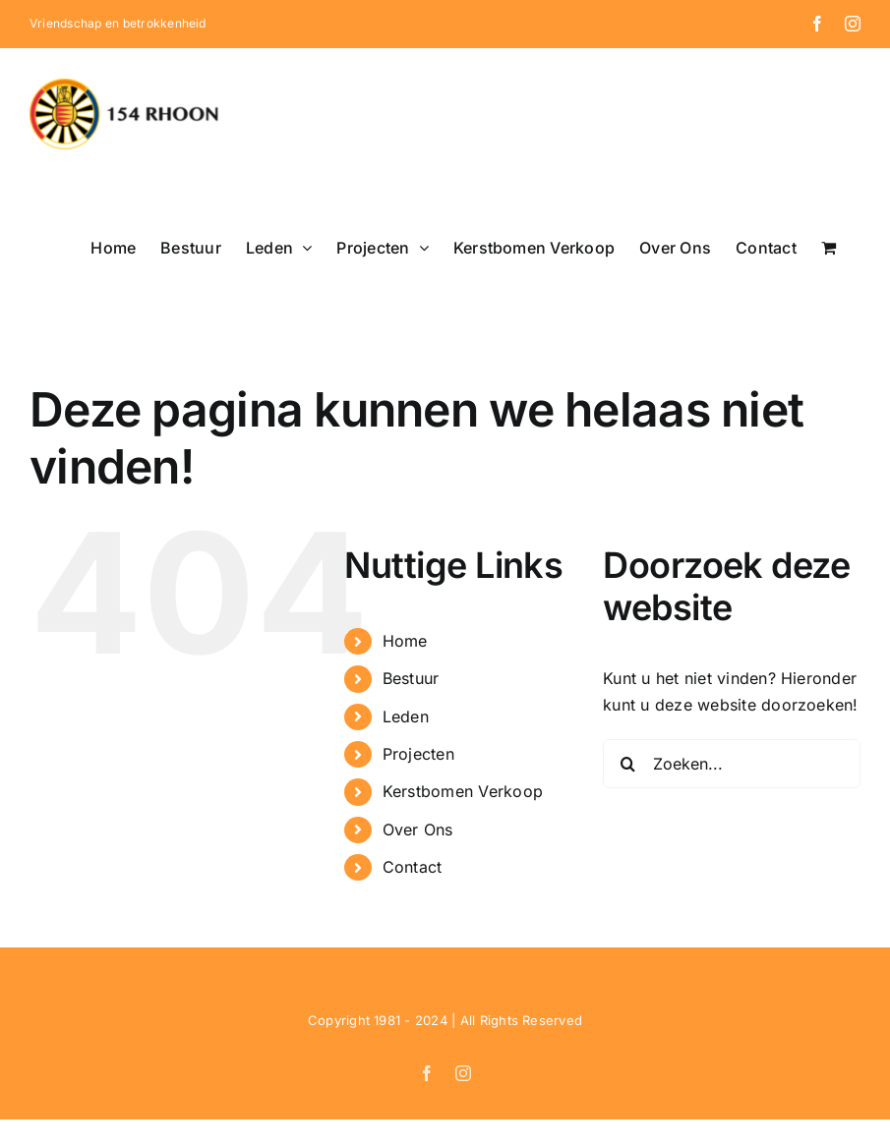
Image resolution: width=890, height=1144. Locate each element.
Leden (406, 716)
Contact (413, 867)
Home (405, 641)
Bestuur (411, 678)
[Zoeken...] (731, 763)
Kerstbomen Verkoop (463, 791)
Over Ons (418, 829)
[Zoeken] (627, 763)
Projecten (418, 754)
